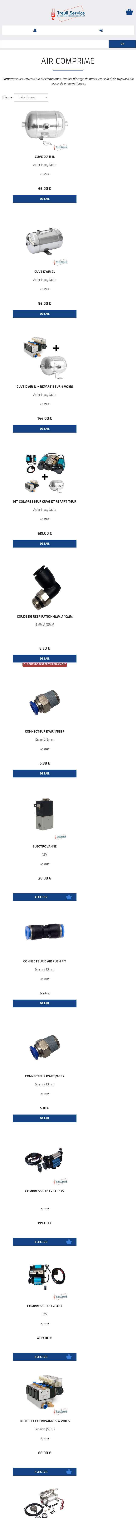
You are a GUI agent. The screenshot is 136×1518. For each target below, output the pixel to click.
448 (101, 1108)
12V (34, 509)
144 (35, 303)
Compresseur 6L (101, 1076)
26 (35, 533)
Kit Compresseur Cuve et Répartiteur (101, 273)
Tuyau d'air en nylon (35, 1421)
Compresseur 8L (101, 846)
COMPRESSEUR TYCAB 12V (101, 616)
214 (101, 993)
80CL (35, 1199)
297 (35, 1223)
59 (101, 1338)
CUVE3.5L (101, 1199)
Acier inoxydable (34, 164)
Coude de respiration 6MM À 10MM (35, 388)
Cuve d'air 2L (101, 156)
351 (35, 878)
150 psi (101, 1314)
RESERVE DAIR (35, 1191)
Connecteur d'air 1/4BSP (35, 616)
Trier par (7, 97)
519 (101, 303)
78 (101, 1223)
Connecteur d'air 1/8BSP (101, 386)
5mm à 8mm (101, 394)
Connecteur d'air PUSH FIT (101, 501)
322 (34, 1108)
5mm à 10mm (101, 509)
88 (101, 763)
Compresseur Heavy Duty (35, 846)
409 (35, 763)
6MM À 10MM (35, 394)
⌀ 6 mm (35, 1429)
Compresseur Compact (101, 961)
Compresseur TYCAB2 (35, 731)
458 (101, 878)
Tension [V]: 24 (35, 969)
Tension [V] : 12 (101, 739)
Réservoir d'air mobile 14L (35, 1306)
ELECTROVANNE (35, 501)
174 (35, 1338)
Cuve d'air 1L (35, 156)
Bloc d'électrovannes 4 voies (101, 731)
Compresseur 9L (35, 1076)
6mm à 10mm (35, 624)
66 (35, 188)
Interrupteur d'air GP (101, 1306)
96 (101, 188)
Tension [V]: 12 (35, 854)
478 (34, 993)
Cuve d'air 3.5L (101, 1191)
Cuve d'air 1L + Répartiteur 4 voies (35, 273)
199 (101, 648)
